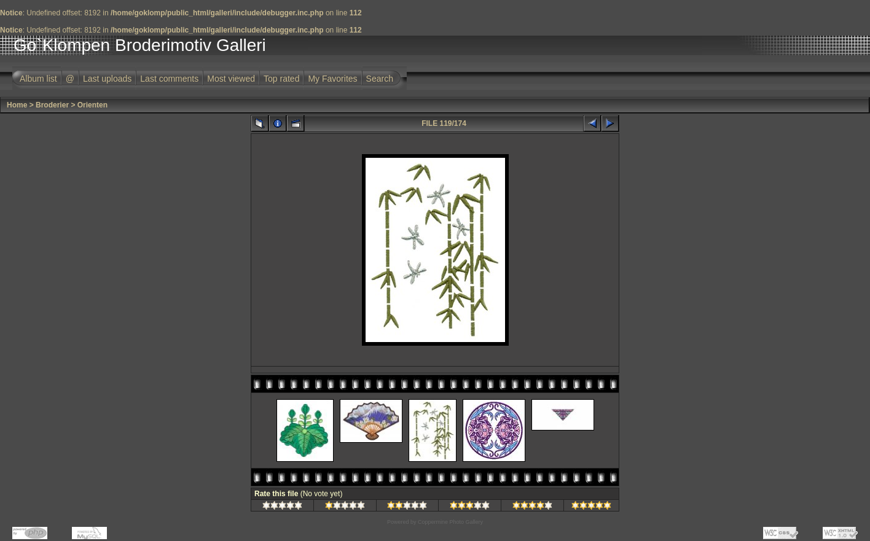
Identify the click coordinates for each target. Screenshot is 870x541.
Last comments (169, 79)
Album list (38, 79)
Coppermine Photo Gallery (450, 522)
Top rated (281, 79)
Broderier (52, 105)
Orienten (92, 105)
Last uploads (107, 79)
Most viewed (231, 79)
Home (17, 105)
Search (379, 79)
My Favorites (332, 79)
